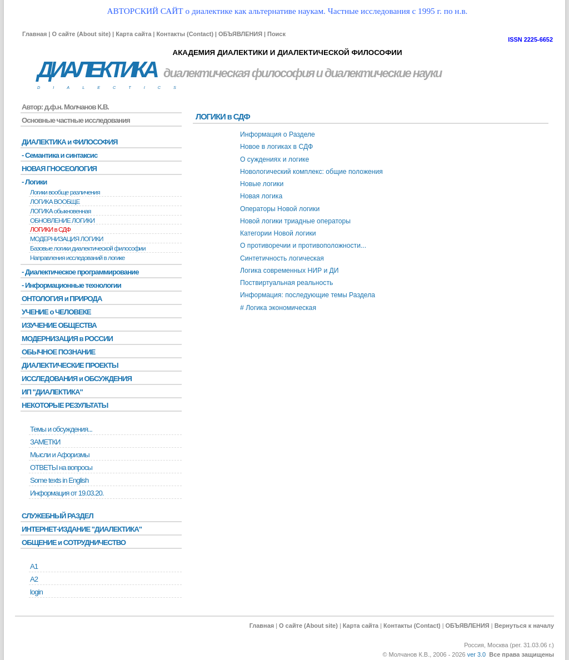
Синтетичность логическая (282, 258)
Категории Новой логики (278, 233)
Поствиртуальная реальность (286, 283)
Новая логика (261, 196)
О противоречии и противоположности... (303, 245)
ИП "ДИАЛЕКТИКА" (52, 392)
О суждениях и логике (274, 159)
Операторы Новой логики (280, 209)
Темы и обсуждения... (61, 429)
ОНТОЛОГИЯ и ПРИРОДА (62, 298)
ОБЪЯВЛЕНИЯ (240, 34)
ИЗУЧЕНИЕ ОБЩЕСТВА (59, 325)
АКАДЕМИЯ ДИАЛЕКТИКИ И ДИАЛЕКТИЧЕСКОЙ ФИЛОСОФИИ (287, 52)
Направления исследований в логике (77, 258)
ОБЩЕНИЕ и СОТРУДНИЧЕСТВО (74, 542)
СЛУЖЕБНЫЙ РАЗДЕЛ (57, 516)
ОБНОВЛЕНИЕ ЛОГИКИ (62, 220)
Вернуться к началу (524, 625)
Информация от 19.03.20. (66, 493)
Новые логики (261, 184)
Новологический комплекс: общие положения (311, 172)
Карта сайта (133, 34)
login (36, 592)
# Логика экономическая (278, 308)
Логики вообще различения (65, 192)
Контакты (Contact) (184, 34)
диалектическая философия (238, 73)
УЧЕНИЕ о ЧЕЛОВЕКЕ (56, 312)
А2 (34, 579)
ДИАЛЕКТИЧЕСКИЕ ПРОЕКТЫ (70, 365)
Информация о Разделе (277, 134)
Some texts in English (59, 480)
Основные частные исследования (76, 120)
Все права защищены (521, 654)
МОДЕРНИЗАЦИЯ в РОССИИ (67, 338)
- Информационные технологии (71, 285)
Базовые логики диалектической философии (88, 248)
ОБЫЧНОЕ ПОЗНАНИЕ (58, 352)
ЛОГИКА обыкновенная (60, 211)
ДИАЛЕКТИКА (96, 69)
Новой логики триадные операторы (295, 221)
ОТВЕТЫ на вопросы (61, 467)
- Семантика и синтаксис (59, 155)
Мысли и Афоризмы (59, 455)
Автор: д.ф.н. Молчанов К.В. (65, 107)
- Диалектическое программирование (80, 272)
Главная (34, 34)
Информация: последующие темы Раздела (307, 295)
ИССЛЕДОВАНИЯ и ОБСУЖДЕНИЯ (77, 378)
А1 (34, 566)
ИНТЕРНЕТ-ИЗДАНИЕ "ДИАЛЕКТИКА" (82, 529)
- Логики (34, 182)
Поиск (276, 34)
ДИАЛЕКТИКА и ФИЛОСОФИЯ (70, 142)
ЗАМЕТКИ (45, 442)
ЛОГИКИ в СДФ (50, 229)
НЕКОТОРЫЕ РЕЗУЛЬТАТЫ (65, 405)
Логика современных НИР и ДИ (289, 270)
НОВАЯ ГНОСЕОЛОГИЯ (59, 168)
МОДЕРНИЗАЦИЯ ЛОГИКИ (66, 239)
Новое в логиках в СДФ (276, 147)
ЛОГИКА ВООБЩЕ (54, 202)
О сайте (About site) (81, 34)
